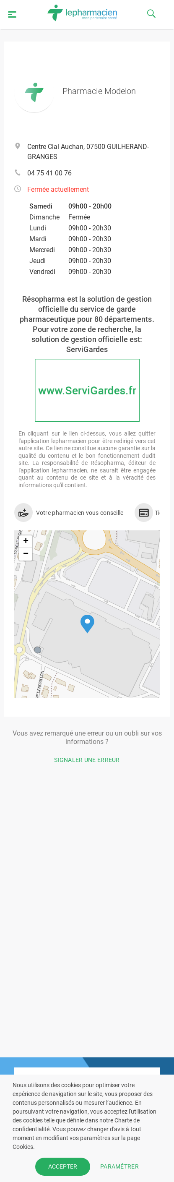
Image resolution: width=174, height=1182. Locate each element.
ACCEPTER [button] (62, 1166)
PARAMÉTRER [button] (119, 1166)
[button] (87, 624)
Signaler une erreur (87, 760)
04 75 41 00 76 (49, 173)
